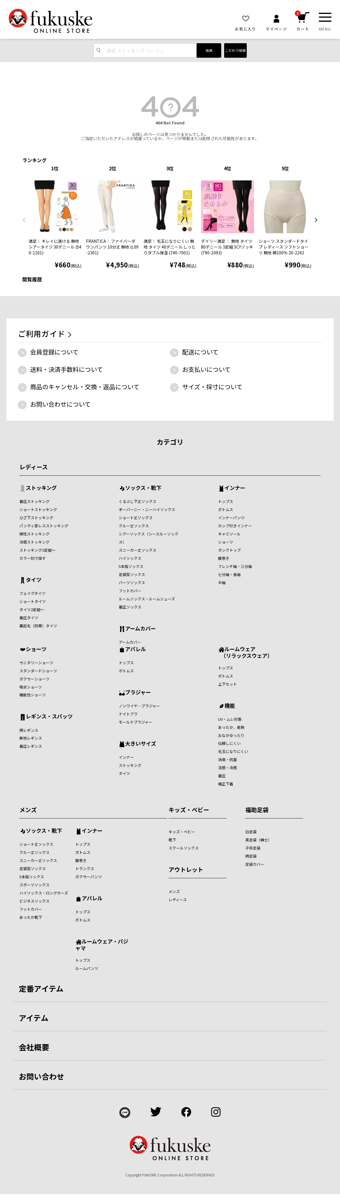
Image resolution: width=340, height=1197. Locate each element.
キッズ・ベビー (189, 809)
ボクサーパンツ (88, 876)
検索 (209, 50)
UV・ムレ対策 (230, 719)
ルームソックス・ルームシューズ (147, 599)
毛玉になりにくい (233, 751)
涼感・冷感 (227, 767)
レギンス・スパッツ (49, 717)
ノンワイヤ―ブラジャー (139, 706)
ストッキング (41, 488)
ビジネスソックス (34, 901)
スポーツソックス (34, 885)
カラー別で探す (32, 558)
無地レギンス (30, 738)
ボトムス (225, 509)
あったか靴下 (30, 917)
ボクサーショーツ (34, 679)
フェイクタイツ (32, 593)
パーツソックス (132, 582)
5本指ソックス (131, 566)
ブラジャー (138, 692)
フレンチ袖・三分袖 (235, 566)
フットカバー (130, 590)
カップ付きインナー (235, 525)
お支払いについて (206, 369)
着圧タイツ (28, 617)
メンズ (28, 809)
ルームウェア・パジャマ (101, 944)
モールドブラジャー (135, 722)
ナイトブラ (128, 714)
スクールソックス (184, 848)
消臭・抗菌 (227, 759)
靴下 (172, 840)
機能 (229, 706)
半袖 (222, 582)
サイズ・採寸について (212, 386)
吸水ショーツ (30, 687)
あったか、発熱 (231, 727)
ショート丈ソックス (136, 517)
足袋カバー (254, 864)
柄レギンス (28, 730)
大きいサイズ (140, 744)
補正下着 (225, 784)
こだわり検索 (235, 50)
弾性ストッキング (34, 534)
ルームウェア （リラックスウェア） (245, 652)
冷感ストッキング (34, 542)
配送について (200, 351)
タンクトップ (229, 550)
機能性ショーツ (32, 695)
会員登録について (54, 351)
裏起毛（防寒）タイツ (38, 626)
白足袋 (251, 831)
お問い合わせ (42, 1076)
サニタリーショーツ (36, 662)
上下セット (227, 684)
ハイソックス (130, 558)
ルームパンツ (86, 968)
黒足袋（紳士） (258, 840)
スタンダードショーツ (38, 670)
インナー (234, 488)
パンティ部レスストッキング (43, 525)
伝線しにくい (229, 743)
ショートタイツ (32, 601)
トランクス (84, 868)
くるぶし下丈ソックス (137, 501)
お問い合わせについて (60, 404)
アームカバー (140, 629)
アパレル (135, 649)
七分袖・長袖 (229, 574)
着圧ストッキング (34, 501)
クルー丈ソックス (134, 525)
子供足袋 (252, 848)
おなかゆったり (231, 735)
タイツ (33, 580)
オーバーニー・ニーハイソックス (147, 509)
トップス (225, 501)
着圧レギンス (30, 746)
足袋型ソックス (132, 574)
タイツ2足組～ (31, 609)
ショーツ (225, 542)
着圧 (222, 775)
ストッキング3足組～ (37, 550)
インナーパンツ (231, 517)
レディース (33, 467)
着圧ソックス (130, 607)
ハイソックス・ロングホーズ (43, 893)
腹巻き (223, 558)
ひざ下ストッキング (36, 517)
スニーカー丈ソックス (137, 550)
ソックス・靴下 (143, 488)
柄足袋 (251, 856)
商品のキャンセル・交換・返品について (84, 386)
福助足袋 (256, 809)
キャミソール (229, 534)
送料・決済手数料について (66, 369)
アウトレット (186, 869)
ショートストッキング (38, 509)
